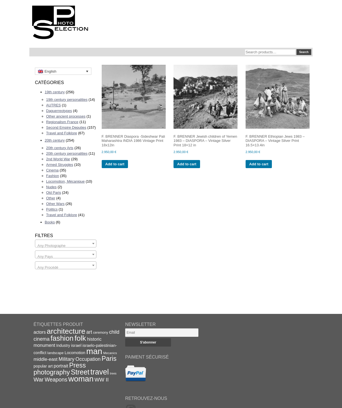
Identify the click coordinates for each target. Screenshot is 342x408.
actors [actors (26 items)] (40, 332)
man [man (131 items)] (94, 351)
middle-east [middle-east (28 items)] (46, 359)
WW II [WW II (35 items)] (101, 380)
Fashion (52, 176)
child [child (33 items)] (114, 332)
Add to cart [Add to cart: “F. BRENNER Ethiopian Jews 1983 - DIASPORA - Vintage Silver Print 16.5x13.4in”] (259, 164)
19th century (55, 92)
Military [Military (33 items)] (67, 359)
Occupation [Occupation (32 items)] (88, 359)
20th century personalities (66, 153)
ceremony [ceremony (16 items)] (100, 333)
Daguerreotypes (59, 111)
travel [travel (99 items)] (100, 372)
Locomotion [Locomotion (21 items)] (75, 352)
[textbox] (65, 245)
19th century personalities (66, 99)
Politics (52, 209)
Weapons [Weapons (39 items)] (56, 380)
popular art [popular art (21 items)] (43, 366)
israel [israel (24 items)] (76, 345)
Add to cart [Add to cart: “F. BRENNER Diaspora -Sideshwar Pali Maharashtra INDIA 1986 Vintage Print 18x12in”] (115, 164)
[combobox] (65, 243)
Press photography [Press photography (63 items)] (60, 369)
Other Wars (55, 204)
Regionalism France (62, 122)
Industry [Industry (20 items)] (63, 345)
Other (50, 198)
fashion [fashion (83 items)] (62, 338)
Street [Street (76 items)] (80, 372)
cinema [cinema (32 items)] (41, 339)
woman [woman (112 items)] (81, 378)
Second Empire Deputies (66, 127)
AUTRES (53, 105)
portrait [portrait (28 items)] (61, 366)
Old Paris (53, 192)
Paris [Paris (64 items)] (109, 358)
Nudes (51, 187)
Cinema (52, 170)
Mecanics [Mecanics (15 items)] (110, 353)
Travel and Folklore (61, 133)
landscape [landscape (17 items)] (55, 353)
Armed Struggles (59, 165)
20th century (55, 140)
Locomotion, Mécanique (65, 181)
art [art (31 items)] (89, 332)
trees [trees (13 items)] (113, 373)
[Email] (161, 332)
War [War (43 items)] (39, 379)
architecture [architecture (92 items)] (66, 331)
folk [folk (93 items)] (80, 338)
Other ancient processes (66, 116)
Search (303, 52)
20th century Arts (59, 148)
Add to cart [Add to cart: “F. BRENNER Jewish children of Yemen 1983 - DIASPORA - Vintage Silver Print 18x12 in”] (186, 164)
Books (50, 222)
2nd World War (58, 159)
